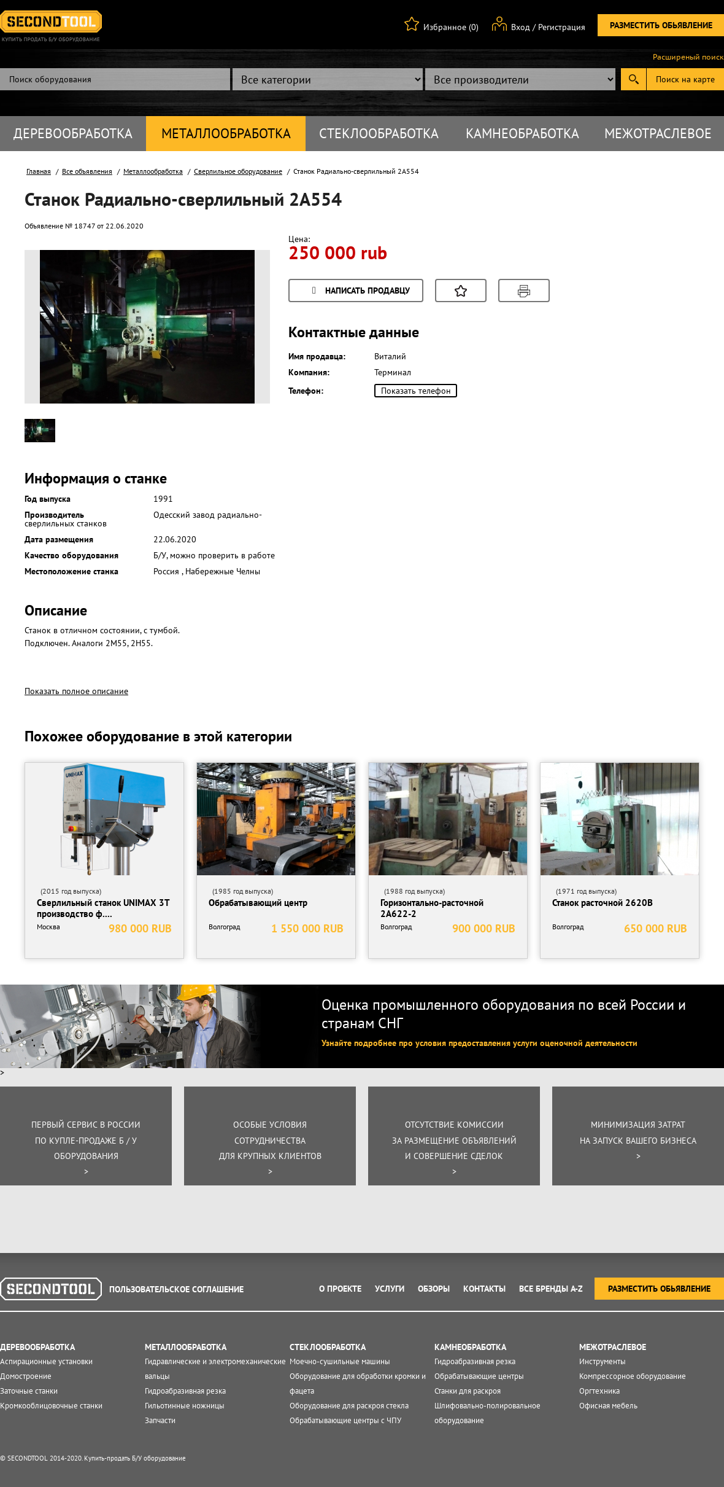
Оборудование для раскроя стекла (349, 1405)
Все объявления (87, 171)
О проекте (340, 1288)
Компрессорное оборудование (632, 1376)
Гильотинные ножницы (185, 1405)
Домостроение (26, 1376)
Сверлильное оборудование (238, 171)
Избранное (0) (451, 27)
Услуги (389, 1288)
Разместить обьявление (661, 25)
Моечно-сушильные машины (340, 1361)
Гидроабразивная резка (185, 1391)
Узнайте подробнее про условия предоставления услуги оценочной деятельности (479, 1042)
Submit (633, 79)
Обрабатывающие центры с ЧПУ (345, 1420)
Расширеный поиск (688, 57)
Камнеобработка (522, 133)
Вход (520, 27)
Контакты (484, 1288)
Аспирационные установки (46, 1361)
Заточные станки (29, 1391)
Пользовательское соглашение (176, 1289)
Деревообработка (73, 133)
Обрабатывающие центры (479, 1376)
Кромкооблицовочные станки (51, 1405)
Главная (38, 171)
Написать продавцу (359, 291)
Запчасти (160, 1420)
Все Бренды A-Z (551, 1288)
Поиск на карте (685, 79)
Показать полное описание (76, 691)
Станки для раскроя (467, 1391)
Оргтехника (599, 1391)
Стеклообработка (379, 133)
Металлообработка (226, 133)
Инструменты (602, 1361)
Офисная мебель (608, 1405)
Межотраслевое (658, 133)
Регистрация (561, 27)
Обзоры (434, 1288)
